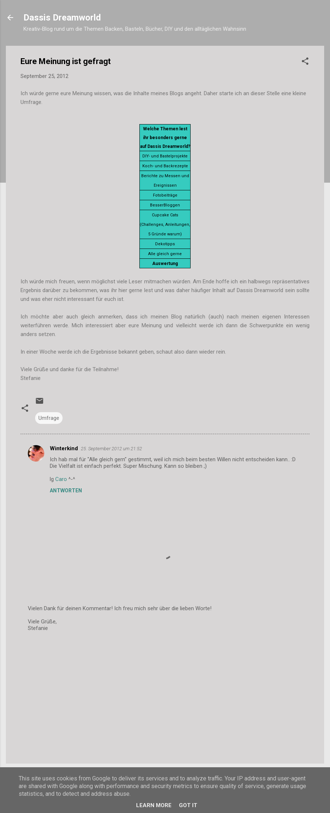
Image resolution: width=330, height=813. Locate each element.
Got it (188, 805)
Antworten (66, 490)
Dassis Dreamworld (62, 17)
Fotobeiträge (165, 195)
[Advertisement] (165, 695)
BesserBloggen (165, 205)
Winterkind (64, 448)
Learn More (154, 805)
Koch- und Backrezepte (165, 166)
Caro (61, 479)
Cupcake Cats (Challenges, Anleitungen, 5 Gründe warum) (165, 224)
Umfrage (48, 418)
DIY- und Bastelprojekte (165, 156)
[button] (305, 62)
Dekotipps (165, 244)
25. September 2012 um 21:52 (111, 448)
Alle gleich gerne (165, 253)
